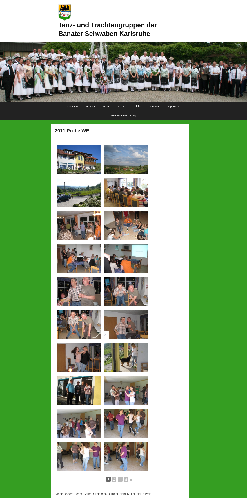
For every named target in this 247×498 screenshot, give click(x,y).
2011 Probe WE (72, 130)
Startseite (72, 106)
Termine (90, 106)
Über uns (154, 106)
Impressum (174, 106)
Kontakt (122, 106)
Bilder (106, 106)
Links (138, 106)
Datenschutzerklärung (123, 115)
